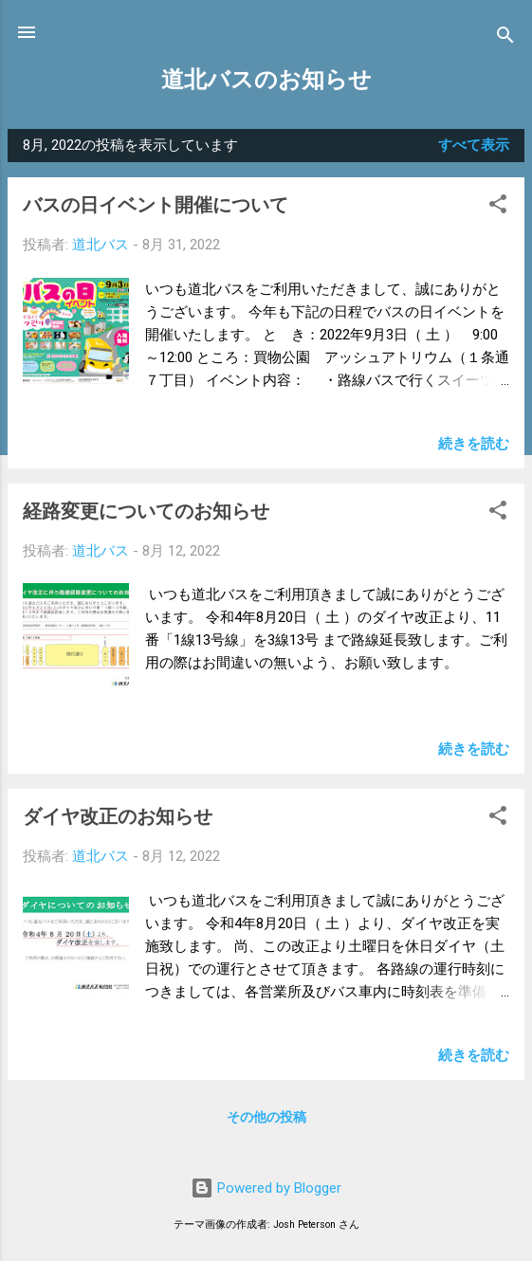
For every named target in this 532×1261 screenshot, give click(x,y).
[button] (497, 207)
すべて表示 (473, 145)
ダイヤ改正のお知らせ (117, 816)
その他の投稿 (266, 1116)
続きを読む (473, 443)
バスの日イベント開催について (155, 204)
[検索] (505, 38)
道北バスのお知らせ (266, 79)
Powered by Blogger (266, 1188)
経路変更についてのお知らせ (146, 511)
